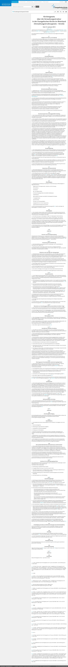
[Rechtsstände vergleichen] (55, 11)
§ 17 (39, 534)
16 (56, 393)
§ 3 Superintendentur (18, 19)
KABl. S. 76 (53, 29)
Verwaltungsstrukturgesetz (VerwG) (20, 11)
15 (32, 620)
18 (32, 632)
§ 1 (39, 485)
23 (32, 650)
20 (32, 638)
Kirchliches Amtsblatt (38, 1)
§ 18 (51, 401)
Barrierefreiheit (36, 666)
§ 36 (64, 505)
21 (32, 642)
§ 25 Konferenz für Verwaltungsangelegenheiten (19, 64)
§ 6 (52, 76)
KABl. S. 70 (49, 28)
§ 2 (39, 90)
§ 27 (54, 206)
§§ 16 (32, 378)
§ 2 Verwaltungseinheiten (18, 17)
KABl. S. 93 (59, 30)
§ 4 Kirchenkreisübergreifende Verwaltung (19, 21)
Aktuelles (61, 1)
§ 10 (15, 32)
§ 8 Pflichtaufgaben (17, 29)
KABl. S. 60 (38, 30)
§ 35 (57, 505)
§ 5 (43, 548)
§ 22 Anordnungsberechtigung (19, 57)
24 (32, 653)
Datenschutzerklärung (28, 666)
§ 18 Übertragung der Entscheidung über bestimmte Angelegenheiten (20, 51)
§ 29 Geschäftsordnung (18, 72)
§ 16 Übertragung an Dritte (19, 46)
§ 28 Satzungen (17, 71)
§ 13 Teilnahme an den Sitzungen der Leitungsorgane (21, 39)
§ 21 (15, 56)
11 (32, 605)
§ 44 (61, 507)
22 (32, 646)
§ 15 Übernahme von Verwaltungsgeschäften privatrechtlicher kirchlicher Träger (21, 43)
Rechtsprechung (30, 1)
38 (35, 378)
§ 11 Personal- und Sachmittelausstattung (18, 35)
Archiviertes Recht (22, 1)
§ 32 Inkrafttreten (17, 77)
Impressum (21, 666)
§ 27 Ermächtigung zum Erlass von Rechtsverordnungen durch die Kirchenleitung (20, 68)
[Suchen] (37, 7)
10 (32, 601)
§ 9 (63, 373)
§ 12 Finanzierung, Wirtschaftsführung (21, 36)
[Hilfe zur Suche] (32, 7)
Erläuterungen (45, 1)
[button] (65, 2)
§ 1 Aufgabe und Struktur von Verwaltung (19, 16)
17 (32, 627)
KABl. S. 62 (48, 30)
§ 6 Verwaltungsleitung (18, 26)
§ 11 (64, 281)
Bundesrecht (9, 666)
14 (32, 616)
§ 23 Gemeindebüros (18, 59)
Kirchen (3, 666)
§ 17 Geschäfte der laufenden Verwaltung (19, 48)
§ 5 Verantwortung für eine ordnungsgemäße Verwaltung (19, 24)
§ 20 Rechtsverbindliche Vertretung (20, 54)
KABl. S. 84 (63, 29)
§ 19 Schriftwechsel (17, 52)
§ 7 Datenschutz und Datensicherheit (21, 27)
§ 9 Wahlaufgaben (17, 30)
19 (32, 635)
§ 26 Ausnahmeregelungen (19, 66)
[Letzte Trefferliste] (34, 7)
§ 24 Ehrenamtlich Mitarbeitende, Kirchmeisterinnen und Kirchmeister (20, 61)
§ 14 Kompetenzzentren (18, 40)
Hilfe (40, 666)
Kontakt (16, 666)
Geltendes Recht (15, 1)
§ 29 (56, 155)
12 (32, 607)
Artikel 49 (56, 365)
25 (32, 660)
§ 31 (15, 76)
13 (32, 611)
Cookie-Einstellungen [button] (46, 666)
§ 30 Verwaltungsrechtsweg (19, 74)
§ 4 (34, 154)
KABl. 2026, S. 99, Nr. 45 (50, 32)
